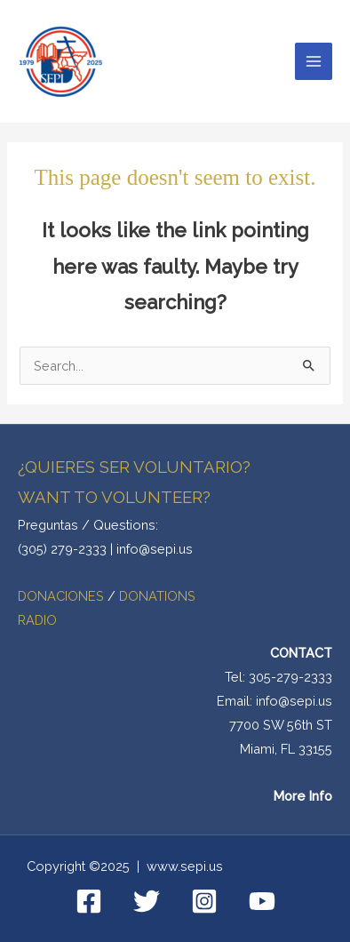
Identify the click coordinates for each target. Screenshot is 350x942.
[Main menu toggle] (313, 61)
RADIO (37, 619)
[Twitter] (146, 901)
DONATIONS (157, 595)
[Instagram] (204, 901)
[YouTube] (262, 901)
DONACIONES (62, 595)
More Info (303, 795)
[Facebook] (89, 901)
